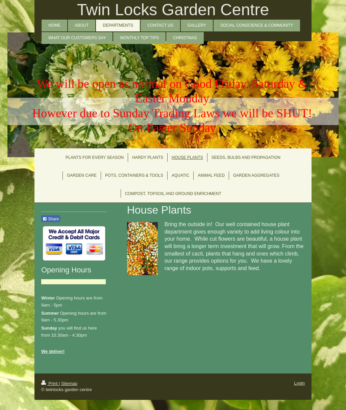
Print (50, 383)
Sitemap (69, 383)
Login (299, 383)
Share (51, 219)
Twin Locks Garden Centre (173, 10)
